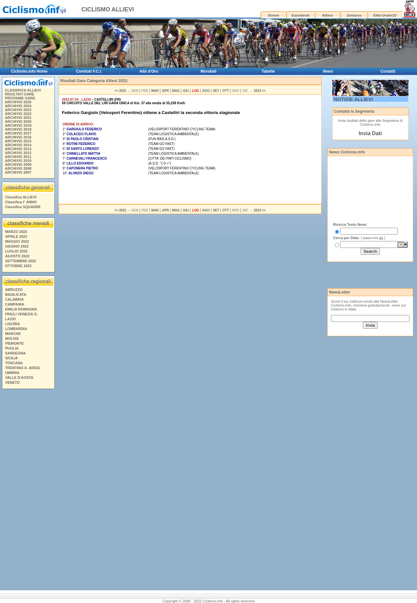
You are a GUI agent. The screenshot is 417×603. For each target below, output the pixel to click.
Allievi (327, 15)
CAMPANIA (14, 304)
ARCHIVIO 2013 (18, 149)
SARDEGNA (15, 353)
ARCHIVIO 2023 (18, 110)
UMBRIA (12, 373)
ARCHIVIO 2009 (18, 164)
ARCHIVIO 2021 (18, 118)
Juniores (353, 15)
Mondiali (209, 71)
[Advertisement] (28, 490)
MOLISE (12, 338)
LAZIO (10, 319)
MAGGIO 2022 (17, 241)
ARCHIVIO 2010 (18, 161)
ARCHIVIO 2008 (18, 168)
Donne (273, 15)
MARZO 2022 (16, 232)
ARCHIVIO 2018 (18, 129)
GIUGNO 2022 (17, 246)
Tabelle (268, 71)
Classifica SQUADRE (23, 207)
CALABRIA (14, 299)
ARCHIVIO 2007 (18, 172)
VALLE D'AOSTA (19, 378)
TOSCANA (14, 363)
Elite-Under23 (384, 15)
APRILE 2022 (16, 236)
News (328, 71)
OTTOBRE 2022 (18, 266)
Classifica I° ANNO (21, 202)
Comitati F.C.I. (89, 71)
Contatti (388, 71)
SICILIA (11, 358)
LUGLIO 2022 (16, 251)
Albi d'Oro (148, 71)
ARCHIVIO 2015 (18, 141)
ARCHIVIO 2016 (18, 137)
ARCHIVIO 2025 (18, 102)
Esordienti (300, 15)
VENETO (12, 382)
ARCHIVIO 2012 (18, 153)
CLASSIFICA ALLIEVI (23, 90)
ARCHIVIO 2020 (18, 121)
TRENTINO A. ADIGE (22, 368)
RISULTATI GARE (19, 94)
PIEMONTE (14, 343)
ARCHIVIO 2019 (18, 125)
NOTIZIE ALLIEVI (353, 99)
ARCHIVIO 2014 (18, 145)
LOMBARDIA (16, 329)
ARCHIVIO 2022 (18, 114)
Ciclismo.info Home (29, 71)
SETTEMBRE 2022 (20, 261)
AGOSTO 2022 (17, 256)
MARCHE (13, 334)
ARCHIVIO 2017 (18, 133)
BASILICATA (15, 294)
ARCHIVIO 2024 (18, 106)
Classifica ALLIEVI (20, 197)
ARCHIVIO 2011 (18, 157)
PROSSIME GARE (20, 98)
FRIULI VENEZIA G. (21, 314)
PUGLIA (12, 348)
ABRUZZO (14, 290)
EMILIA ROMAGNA (21, 309)
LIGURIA (12, 324)
